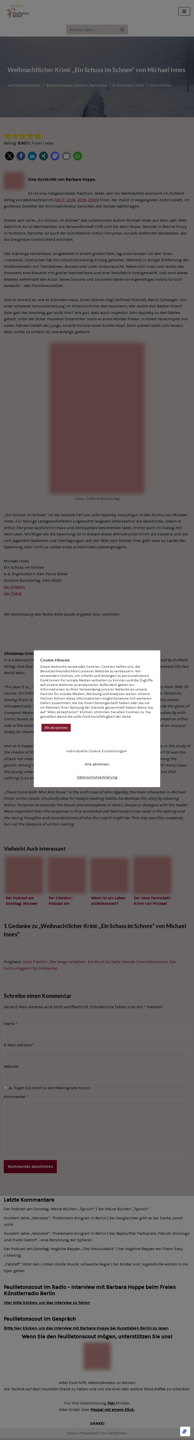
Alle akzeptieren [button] (56, 728)
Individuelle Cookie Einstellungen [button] (96, 751)
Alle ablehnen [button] (97, 764)
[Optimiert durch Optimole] (185, 1431)
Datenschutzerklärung (97, 777)
